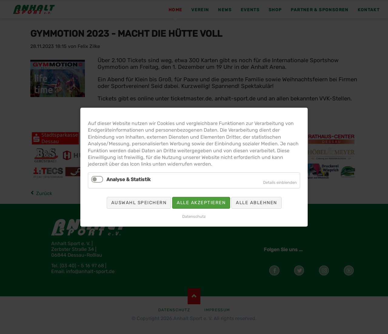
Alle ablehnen (252, 200)
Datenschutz (194, 213)
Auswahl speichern (142, 200)
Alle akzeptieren (201, 200)
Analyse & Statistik (132, 178)
